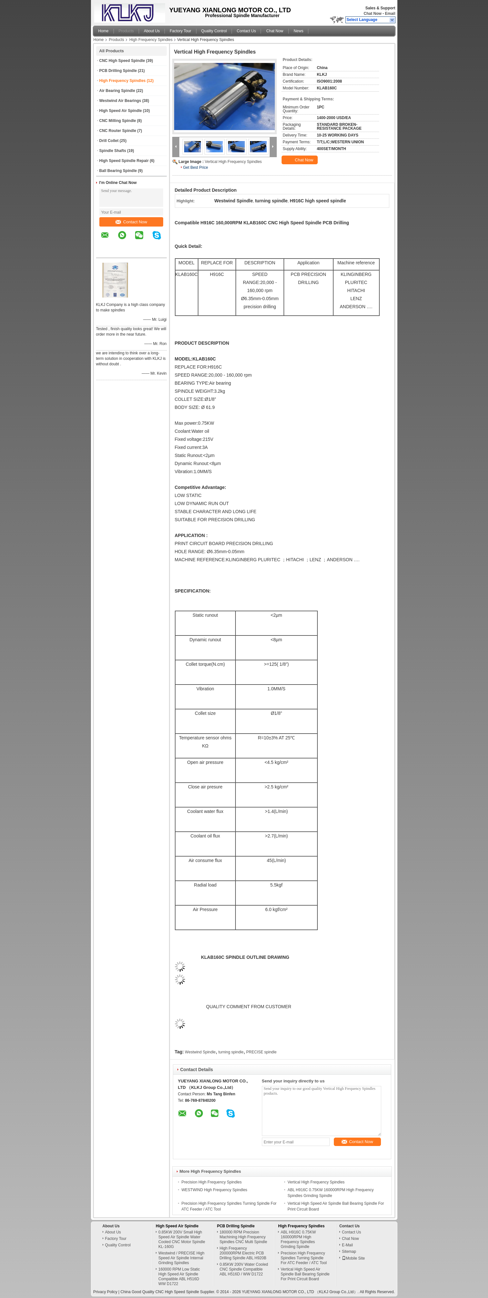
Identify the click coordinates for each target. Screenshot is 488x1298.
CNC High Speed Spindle (122, 60)
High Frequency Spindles (151, 39)
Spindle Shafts (112, 150)
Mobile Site (353, 1258)
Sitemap (349, 1251)
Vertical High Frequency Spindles (233, 161)
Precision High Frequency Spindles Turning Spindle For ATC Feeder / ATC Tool (304, 1258)
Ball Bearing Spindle (118, 170)
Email (390, 13)
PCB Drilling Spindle (118, 70)
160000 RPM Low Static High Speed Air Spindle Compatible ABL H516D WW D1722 (179, 1276)
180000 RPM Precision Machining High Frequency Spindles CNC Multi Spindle (243, 1237)
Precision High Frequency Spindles (212, 1182)
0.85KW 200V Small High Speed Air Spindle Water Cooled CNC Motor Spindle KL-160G (181, 1239)
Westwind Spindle (200, 1052)
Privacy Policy (105, 1292)
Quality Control (214, 31)
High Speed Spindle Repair (124, 160)
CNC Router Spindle (117, 130)
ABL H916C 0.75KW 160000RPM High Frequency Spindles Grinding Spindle (298, 1239)
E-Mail (347, 1245)
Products (126, 31)
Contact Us (246, 31)
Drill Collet (109, 140)
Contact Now (131, 221)
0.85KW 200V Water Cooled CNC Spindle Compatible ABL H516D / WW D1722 (244, 1269)
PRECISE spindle (261, 1052)
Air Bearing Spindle (117, 90)
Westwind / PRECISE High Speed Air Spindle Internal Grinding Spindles (181, 1258)
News (298, 31)
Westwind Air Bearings (120, 100)
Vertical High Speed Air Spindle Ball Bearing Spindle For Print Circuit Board (305, 1274)
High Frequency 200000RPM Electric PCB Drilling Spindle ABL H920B (243, 1253)
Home (103, 31)
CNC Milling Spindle (117, 120)
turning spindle (231, 1052)
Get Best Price (195, 167)
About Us (152, 31)
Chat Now (372, 13)
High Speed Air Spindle (120, 110)
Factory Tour (180, 31)
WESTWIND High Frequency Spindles (214, 1190)
